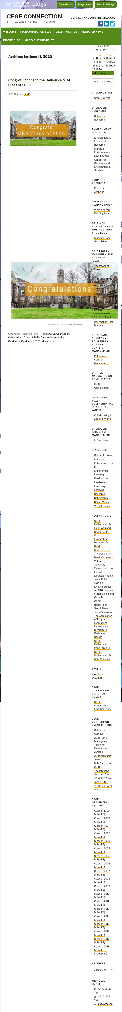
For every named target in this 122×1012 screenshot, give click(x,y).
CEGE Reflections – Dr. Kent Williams (103, 655)
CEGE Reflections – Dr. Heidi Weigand (103, 524)
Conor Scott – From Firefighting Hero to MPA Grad (102, 539)
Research (99, 494)
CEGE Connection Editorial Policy (102, 705)
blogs (39, 4)
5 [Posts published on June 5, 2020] (110, 54)
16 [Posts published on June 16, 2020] (100, 61)
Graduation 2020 (30, 341)
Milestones (48, 341)
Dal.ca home (65, 4)
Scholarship (101, 498)
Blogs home (84, 4)
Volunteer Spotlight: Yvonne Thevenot (104, 565)
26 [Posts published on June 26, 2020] (110, 65)
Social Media (101, 502)
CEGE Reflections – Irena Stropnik (102, 644)
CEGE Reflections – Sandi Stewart (102, 605)
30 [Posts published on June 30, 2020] (100, 69)
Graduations (101, 478)
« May (95, 73)
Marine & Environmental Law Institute (102, 152)
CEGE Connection (34, 16)
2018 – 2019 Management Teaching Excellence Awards (101, 744)
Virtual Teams (102, 506)
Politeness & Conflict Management (101, 360)
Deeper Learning (103, 455)
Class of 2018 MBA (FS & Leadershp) (102, 950)
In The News (101, 440)
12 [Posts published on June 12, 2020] (110, 57)
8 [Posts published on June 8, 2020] (97, 57)
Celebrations (15, 337)
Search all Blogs (106, 4)
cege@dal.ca (105, 1004)
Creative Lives (102, 97)
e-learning (100, 459)
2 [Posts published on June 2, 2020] (100, 54)
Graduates (14, 341)
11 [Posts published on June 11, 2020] (107, 57)
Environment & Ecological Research (102, 141)
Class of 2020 (32, 337)
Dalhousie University (18, 4)
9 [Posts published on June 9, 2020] (100, 57)
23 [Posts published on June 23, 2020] (100, 65)
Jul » (102, 73)
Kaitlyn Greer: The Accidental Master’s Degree (103, 554)
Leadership (100, 482)
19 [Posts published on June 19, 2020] (110, 61)
